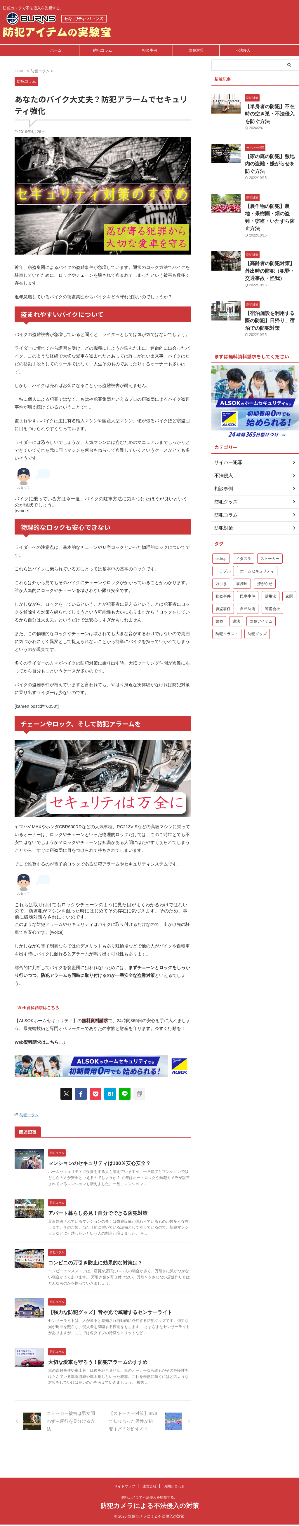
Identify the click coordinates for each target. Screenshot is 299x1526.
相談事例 (149, 50)
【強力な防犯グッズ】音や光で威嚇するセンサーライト (121, 1322)
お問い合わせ (174, 1487)
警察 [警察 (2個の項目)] (219, 587)
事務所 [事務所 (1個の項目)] (242, 550)
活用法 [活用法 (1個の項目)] (270, 562)
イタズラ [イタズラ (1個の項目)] (243, 525)
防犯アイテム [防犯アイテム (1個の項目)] (261, 587)
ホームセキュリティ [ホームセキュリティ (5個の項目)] (257, 537)
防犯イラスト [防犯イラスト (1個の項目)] (226, 600)
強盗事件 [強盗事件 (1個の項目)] (223, 562)
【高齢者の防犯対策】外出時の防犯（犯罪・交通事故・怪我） (271, 241)
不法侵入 (243, 50)
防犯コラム (102, 50)
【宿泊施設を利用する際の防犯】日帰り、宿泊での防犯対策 (271, 288)
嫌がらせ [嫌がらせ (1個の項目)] (264, 550)
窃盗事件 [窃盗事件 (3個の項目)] (223, 575)
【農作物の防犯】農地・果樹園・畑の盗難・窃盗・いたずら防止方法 (271, 194)
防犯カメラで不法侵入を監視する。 (149, 1499)
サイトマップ (124, 1487)
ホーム (56, 50)
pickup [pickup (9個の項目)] (221, 525)
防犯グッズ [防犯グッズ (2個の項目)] (257, 600)
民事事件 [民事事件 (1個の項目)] (247, 562)
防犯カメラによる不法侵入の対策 (149, 1507)
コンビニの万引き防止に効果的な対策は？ (107, 1273)
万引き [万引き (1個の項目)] (221, 550)
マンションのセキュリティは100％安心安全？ (111, 1161)
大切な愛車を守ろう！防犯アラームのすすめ (109, 1378)
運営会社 (149, 1487)
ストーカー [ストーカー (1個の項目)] (269, 525)
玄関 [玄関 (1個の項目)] (289, 562)
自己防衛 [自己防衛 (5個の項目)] (247, 575)
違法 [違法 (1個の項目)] (236, 587)
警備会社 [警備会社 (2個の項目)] (272, 575)
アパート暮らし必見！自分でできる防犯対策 (109, 1217)
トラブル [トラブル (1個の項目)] (223, 537)
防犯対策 (196, 50)
